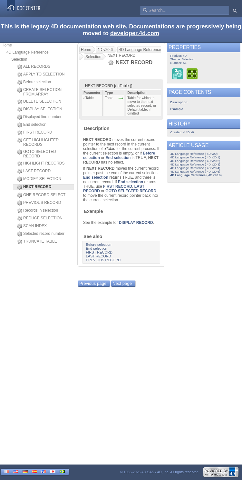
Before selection (34, 82)
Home (7, 45)
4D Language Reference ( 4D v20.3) (195, 164)
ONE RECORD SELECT (41, 195)
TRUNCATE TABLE (37, 241)
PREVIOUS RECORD (39, 202)
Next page (122, 283)
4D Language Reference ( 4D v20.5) (195, 171)
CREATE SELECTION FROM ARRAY (39, 91)
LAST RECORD (34, 171)
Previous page (92, 283)
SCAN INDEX (32, 226)
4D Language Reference (27, 52)
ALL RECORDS (33, 66)
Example (93, 211)
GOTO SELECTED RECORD (36, 153)
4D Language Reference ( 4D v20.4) (195, 168)
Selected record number (40, 233)
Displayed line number (39, 117)
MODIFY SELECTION (39, 179)
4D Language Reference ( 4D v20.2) (195, 161)
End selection (31, 124)
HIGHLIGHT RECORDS (40, 163)
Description (96, 128)
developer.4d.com (134, 33)
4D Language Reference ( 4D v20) (194, 153)
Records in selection (37, 210)
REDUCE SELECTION (40, 218)
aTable (109, 148)
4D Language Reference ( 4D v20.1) (195, 157)
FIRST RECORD (34, 132)
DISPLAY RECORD (136, 222)
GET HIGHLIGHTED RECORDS (38, 142)
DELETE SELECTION (39, 101)
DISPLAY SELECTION (39, 109)
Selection (19, 59)
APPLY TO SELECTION (41, 74)
